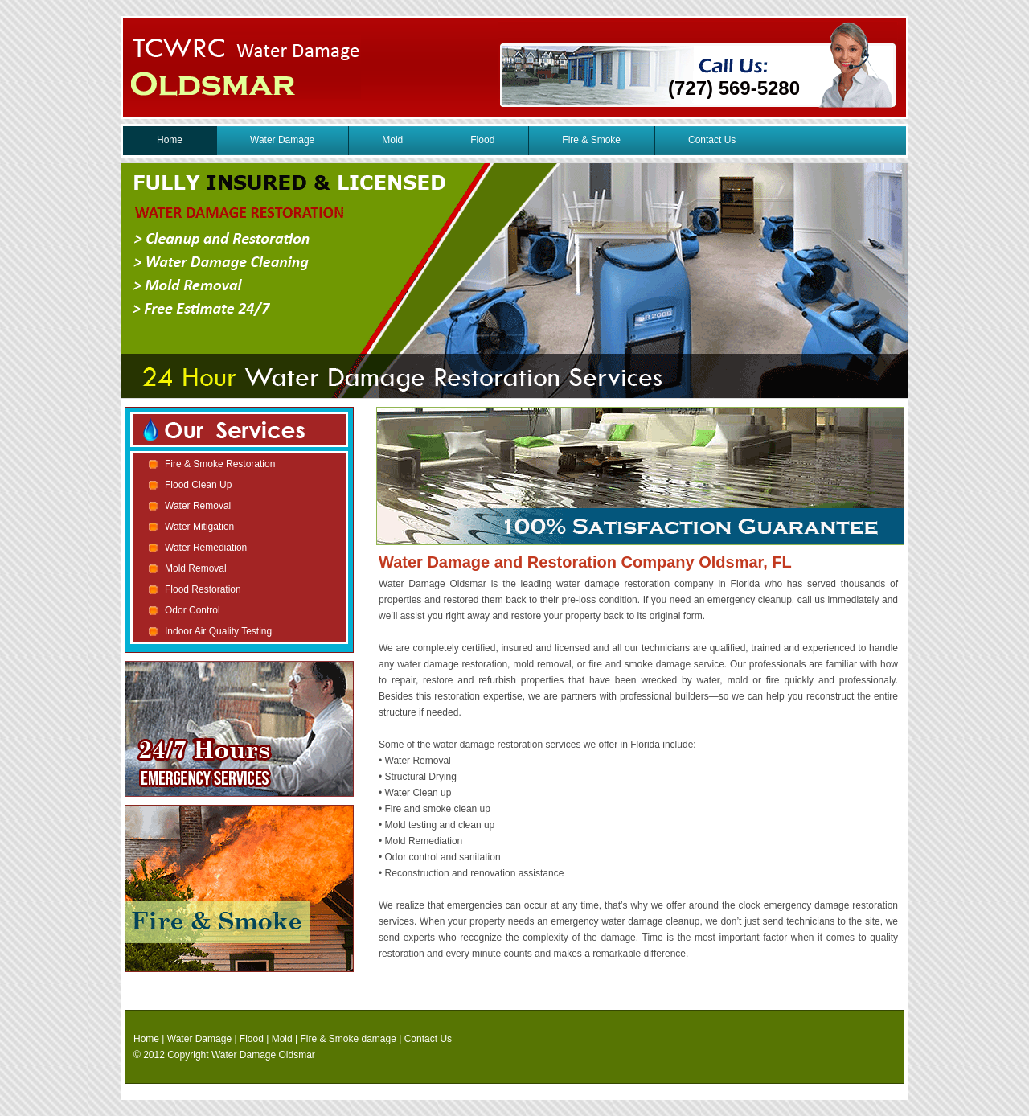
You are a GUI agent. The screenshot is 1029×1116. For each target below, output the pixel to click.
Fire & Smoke (591, 140)
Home (169, 140)
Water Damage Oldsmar (263, 1055)
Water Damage (282, 140)
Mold (392, 140)
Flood (482, 140)
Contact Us (712, 140)
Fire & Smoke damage (348, 1038)
